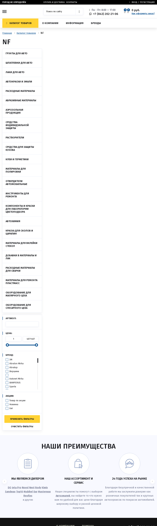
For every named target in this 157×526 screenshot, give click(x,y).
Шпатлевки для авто (19, 62)
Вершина (14, 371)
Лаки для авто (15, 72)
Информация (74, 23)
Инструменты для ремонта (17, 195)
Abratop (13, 367)
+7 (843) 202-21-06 (105, 14)
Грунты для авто (16, 53)
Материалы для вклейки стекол (21, 244)
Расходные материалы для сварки (20, 269)
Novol (25, 487)
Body (38, 487)
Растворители (15, 137)
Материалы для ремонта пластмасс (21, 282)
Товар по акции (17, 400)
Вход (134, 2)
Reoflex (27, 495)
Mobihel (28, 491)
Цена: (9, 333)
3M (10, 359)
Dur (35, 491)
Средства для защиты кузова (20, 148)
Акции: (10, 395)
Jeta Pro (16, 487)
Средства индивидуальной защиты (17, 125)
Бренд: (9, 355)
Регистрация (147, 2)
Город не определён (14, 2)
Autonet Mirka (16, 378)
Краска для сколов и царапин (19, 232)
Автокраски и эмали (19, 81)
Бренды (96, 23)
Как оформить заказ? (143, 13)
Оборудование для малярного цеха (18, 294)
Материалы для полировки (16, 170)
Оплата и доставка (54, 2)
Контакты (71, 2)
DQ (9, 487)
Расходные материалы (20, 90)
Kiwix (45, 487)
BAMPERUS (15, 382)
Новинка (13, 404)
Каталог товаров (19, 23)
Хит (11, 408)
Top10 (19, 491)
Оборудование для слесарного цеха (18, 306)
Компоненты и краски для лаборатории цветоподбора (20, 208)
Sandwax (10, 491)
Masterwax (44, 491)
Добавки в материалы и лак (21, 257)
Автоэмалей (63, 495)
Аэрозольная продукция (14, 111)
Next (32, 487)
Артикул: (11, 318)
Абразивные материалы (21, 100)
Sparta (12, 386)
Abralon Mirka (16, 363)
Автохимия (13, 221)
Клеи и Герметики (17, 159)
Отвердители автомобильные (16, 183)
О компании (50, 23)
